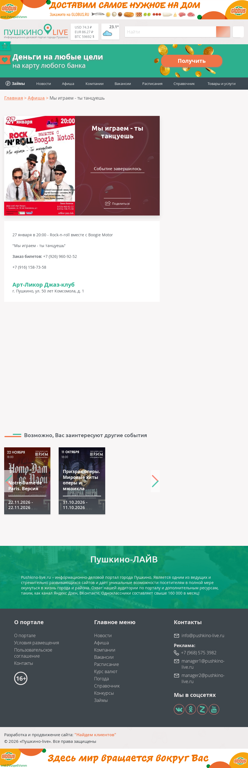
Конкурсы (104, 693)
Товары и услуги (222, 83)
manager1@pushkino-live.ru (203, 664)
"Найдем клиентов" (95, 734)
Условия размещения (36, 643)
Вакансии (123, 83)
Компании (95, 83)
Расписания (152, 83)
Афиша (68, 83)
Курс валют (105, 671)
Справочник (184, 83)
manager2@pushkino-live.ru (203, 678)
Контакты (23, 663)
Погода (101, 679)
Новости (43, 83)
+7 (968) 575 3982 (198, 653)
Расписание (106, 664)
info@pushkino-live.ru (203, 635)
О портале (25, 635)
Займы (101, 700)
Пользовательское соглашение (33, 653)
